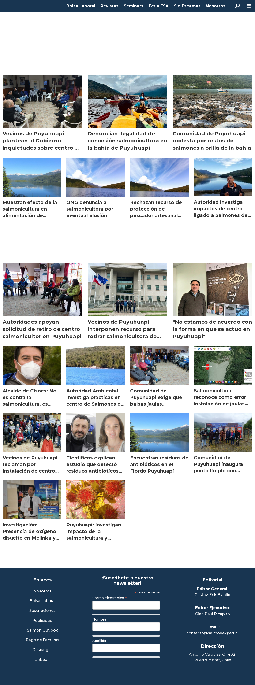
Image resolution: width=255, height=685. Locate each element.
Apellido (99, 641)
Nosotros (215, 6)
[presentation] (128, 669)
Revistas (110, 6)
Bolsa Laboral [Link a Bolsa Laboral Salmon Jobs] (43, 601)
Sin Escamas (187, 6)
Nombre (99, 619)
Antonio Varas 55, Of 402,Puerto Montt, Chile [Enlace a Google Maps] (212, 657)
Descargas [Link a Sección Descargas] (42, 650)
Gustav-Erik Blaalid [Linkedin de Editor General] (212, 594)
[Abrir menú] (249, 6)
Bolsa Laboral (80, 6)
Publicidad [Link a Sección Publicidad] (42, 620)
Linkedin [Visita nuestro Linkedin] (42, 659)
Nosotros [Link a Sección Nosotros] (43, 591)
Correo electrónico (109, 598)
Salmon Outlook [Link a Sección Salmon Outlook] (42, 630)
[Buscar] (237, 6)
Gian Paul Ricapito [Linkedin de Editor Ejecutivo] (212, 614)
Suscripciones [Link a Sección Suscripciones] (42, 610)
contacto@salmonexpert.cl (212, 633)
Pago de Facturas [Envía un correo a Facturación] (42, 640)
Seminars (133, 6)
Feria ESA (159, 6)
